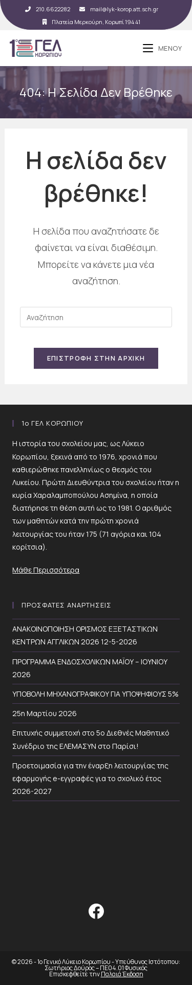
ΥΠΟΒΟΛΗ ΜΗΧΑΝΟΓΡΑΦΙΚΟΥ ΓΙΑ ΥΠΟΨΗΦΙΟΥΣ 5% (95, 694)
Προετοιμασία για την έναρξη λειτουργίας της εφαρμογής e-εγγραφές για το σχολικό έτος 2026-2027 (90, 778)
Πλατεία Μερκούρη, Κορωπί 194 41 (91, 22)
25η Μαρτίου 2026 (44, 713)
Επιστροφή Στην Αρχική (96, 358)
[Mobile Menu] (162, 48)
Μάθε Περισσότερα (45, 570)
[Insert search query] (96, 317)
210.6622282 (47, 9)
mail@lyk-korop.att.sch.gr (118, 9)
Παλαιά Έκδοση (122, 974)
